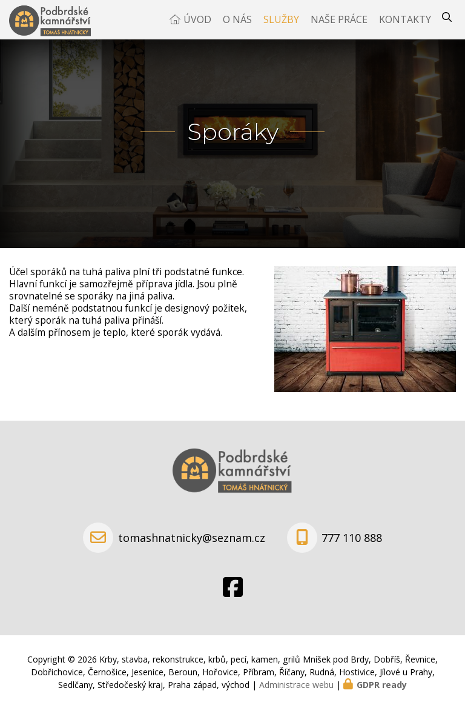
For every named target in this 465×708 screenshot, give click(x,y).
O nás (237, 24)
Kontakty (405, 24)
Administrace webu (296, 684)
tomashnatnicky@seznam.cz (191, 537)
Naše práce (339, 24)
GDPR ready (382, 684)
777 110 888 (352, 537)
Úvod (197, 24)
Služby (281, 24)
